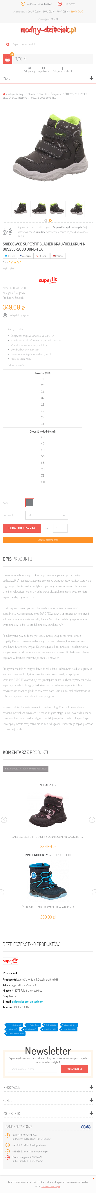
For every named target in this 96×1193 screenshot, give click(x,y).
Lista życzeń (69, 3)
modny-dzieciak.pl (13, 94)
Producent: (8, 297)
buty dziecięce (51, 1025)
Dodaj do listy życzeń (19, 315)
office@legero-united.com (27, 1001)
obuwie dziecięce (15, 1025)
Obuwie (31, 94)
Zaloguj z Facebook (62, 69)
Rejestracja (44, 69)
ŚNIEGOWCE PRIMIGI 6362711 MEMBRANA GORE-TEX (48, 907)
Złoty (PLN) (77, 11)
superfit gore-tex (70, 1029)
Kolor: (6, 503)
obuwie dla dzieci (70, 1025)
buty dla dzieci (34, 1025)
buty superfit (13, 1029)
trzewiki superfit (50, 1029)
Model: (6, 288)
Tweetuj (10, 255)
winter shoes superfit (16, 1033)
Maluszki (43, 94)
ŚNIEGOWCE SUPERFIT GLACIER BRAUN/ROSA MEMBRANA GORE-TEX (48, 836)
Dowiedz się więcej (51, 1186)
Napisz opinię (8, 268)
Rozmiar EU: (9, 515)
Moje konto (11, 1113)
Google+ (42, 255)
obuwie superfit (31, 1029)
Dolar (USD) (34, 11)
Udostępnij (25, 255)
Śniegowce (56, 94)
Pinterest (58, 255)
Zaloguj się (29, 69)
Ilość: (47, 528)
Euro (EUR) (49, 11)
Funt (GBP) (63, 11)
